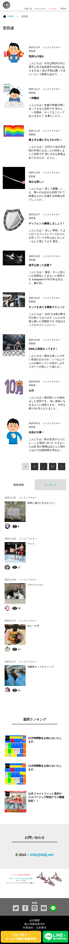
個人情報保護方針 (34, 923)
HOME (10, 16)
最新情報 (18, 484)
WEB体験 (52, 5)
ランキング (50, 484)
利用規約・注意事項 (34, 927)
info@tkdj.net (41, 855)
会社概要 (34, 920)
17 (52, 466)
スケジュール (40, 5)
